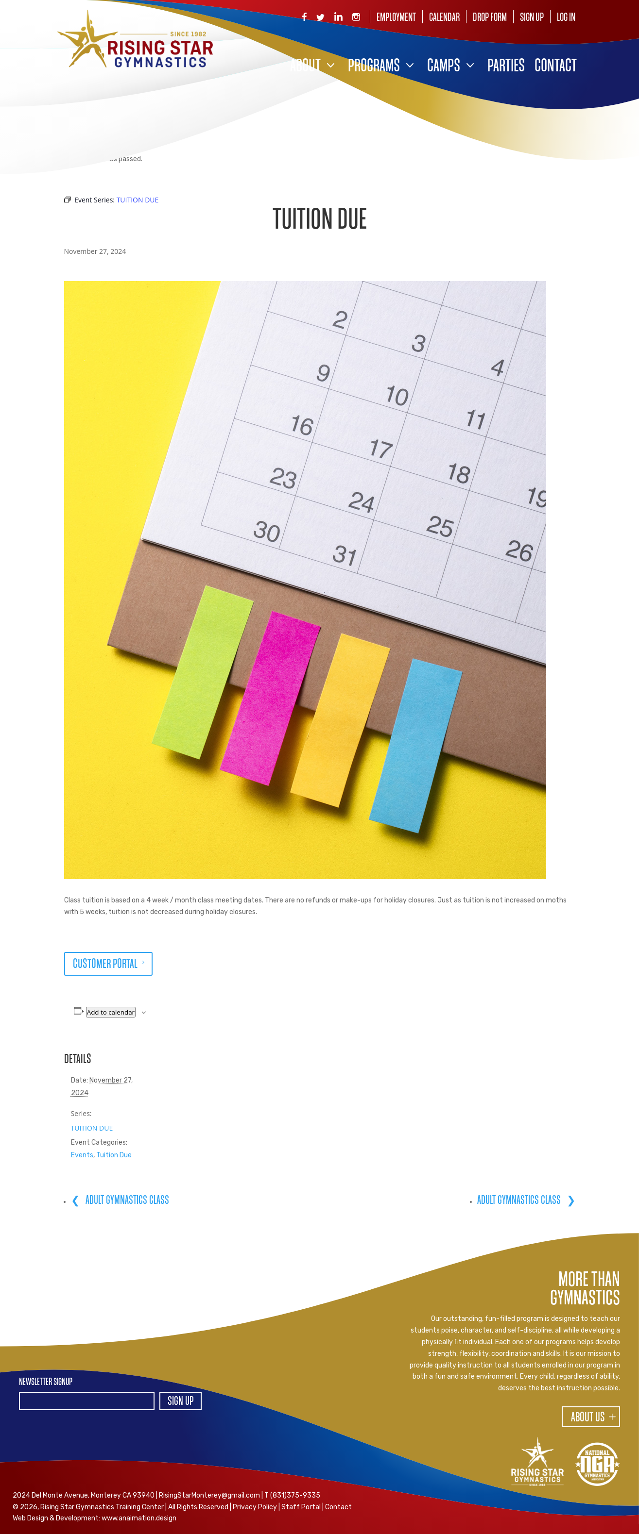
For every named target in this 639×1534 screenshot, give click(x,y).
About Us (588, 1418)
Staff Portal (301, 1507)
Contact (556, 67)
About (305, 67)
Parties (506, 67)
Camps (443, 67)
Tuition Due (114, 1155)
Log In (566, 18)
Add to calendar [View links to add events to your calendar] (111, 1012)
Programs (374, 67)
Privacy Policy (255, 1507)
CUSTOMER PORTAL (105, 964)
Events (82, 1155)
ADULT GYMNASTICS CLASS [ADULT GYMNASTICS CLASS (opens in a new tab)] (126, 1200)
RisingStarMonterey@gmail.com (209, 1495)
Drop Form (490, 18)
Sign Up (532, 18)
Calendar (444, 18)
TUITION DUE (92, 1128)
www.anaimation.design (139, 1518)
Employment (396, 18)
